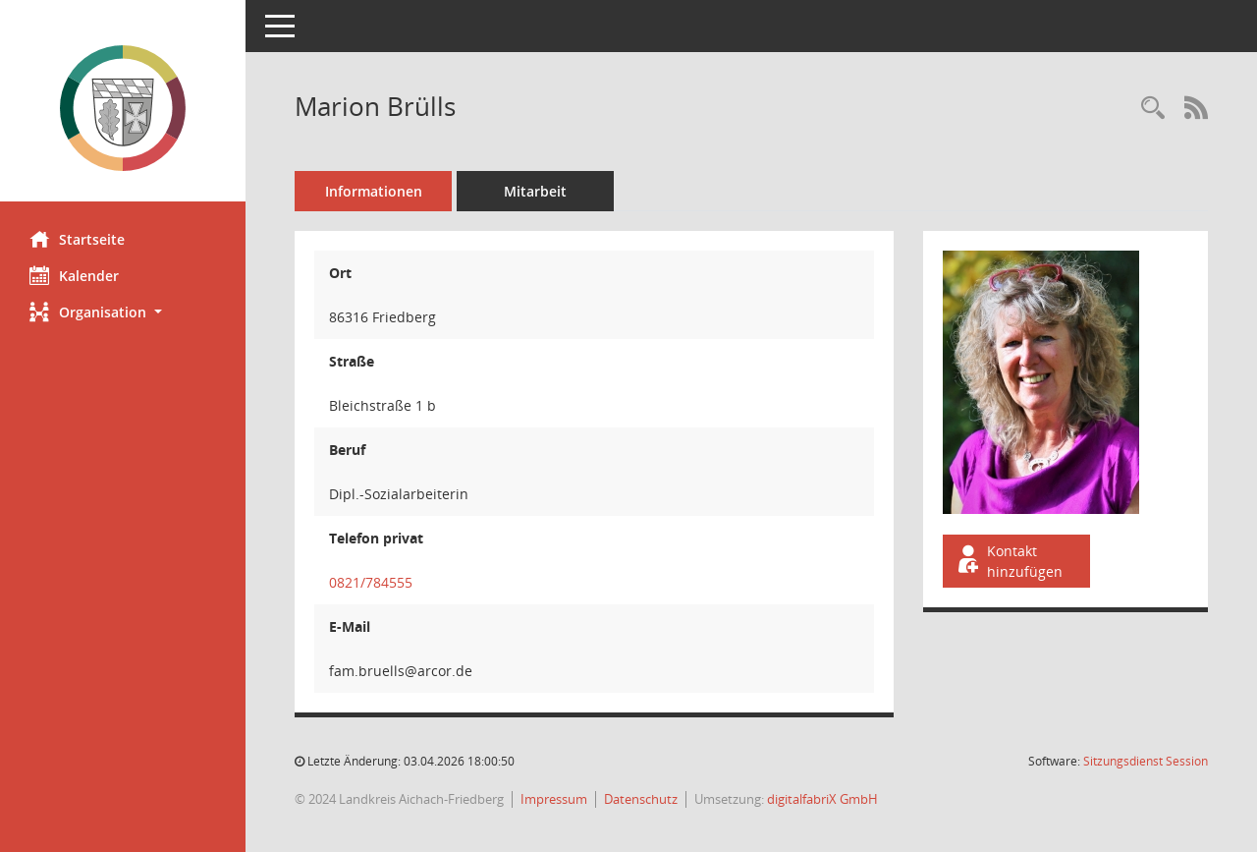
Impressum (553, 799)
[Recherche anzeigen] (1153, 108)
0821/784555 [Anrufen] (370, 582)
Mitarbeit (535, 191)
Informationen (373, 191)
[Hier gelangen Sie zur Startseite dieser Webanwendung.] (123, 108)
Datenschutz (641, 799)
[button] (123, 312)
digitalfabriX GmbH (822, 799)
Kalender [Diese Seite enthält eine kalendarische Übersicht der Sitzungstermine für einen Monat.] (74, 275)
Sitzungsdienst (1145, 761)
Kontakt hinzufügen (1009, 561)
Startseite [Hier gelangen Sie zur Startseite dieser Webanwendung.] (77, 239)
